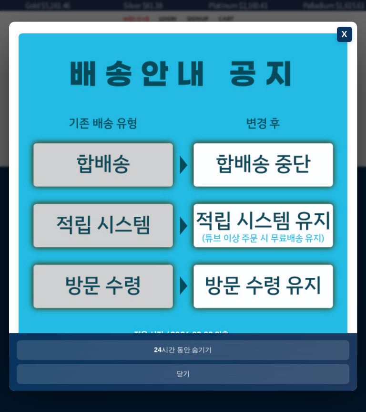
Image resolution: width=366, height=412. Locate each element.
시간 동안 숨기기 (183, 349)
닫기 (183, 373)
